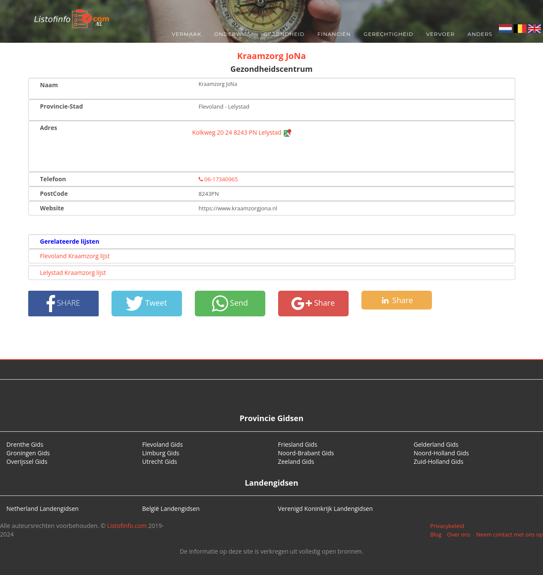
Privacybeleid (447, 526)
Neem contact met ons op (509, 534)
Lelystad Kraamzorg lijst (73, 272)
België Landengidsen (171, 508)
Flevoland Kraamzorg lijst (75, 256)
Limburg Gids (160, 453)
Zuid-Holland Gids (439, 461)
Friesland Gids (297, 444)
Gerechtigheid (388, 34)
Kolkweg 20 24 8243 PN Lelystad (242, 132)
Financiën (334, 34)
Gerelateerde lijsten (70, 241)
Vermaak (186, 34)
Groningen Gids (28, 453)
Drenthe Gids (24, 444)
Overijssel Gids (26, 461)
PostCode (54, 193)
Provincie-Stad (61, 106)
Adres (48, 128)
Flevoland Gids (162, 444)
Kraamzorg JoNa (271, 56)
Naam (49, 85)
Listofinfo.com (127, 526)
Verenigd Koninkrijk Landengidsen (325, 508)
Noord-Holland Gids (441, 453)
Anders (479, 34)
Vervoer (440, 34)
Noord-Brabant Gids (306, 453)
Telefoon (53, 179)
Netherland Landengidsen (42, 508)
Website (52, 208)
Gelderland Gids (436, 444)
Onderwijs (232, 34)
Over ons (459, 534)
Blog (436, 534)
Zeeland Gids (296, 461)
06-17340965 (218, 179)
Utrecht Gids (159, 461)
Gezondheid (284, 34)
